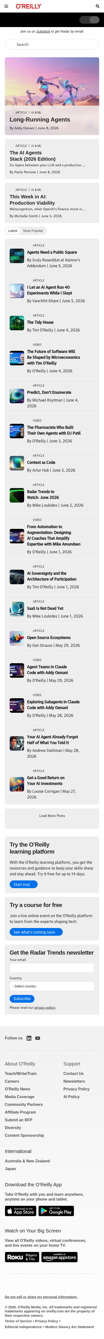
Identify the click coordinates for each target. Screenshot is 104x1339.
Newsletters (74, 1081)
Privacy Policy (76, 1089)
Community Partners (24, 1104)
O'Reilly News (17, 1089)
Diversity (13, 1128)
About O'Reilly (20, 1063)
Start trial (22, 884)
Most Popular (33, 231)
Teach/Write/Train (21, 1074)
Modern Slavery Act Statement (69, 1327)
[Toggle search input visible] (98, 6)
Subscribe (22, 999)
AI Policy (71, 1097)
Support (71, 1063)
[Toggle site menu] (6, 6)
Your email (18, 959)
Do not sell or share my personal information (41, 1297)
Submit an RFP (18, 1120)
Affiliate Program (20, 1112)
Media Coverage (20, 1097)
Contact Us (73, 1074)
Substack (43, 31)
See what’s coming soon (34, 932)
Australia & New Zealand (27, 1161)
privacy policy (44, 1007)
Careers (12, 1081)
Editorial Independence (23, 1327)
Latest (12, 231)
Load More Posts (52, 815)
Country (16, 977)
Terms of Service (18, 1321)
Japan (10, 1169)
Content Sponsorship (24, 1135)
